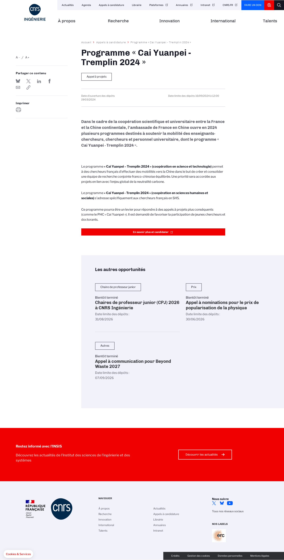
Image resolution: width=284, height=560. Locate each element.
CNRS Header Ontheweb (269, 5)
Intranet (205, 5)
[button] (18, 554)
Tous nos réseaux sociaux (228, 511)
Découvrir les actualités (202, 454)
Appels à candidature (111, 5)
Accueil (86, 42)
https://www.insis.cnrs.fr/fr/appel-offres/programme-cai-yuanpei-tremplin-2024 (28, 87)
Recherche (118, 21)
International (223, 21)
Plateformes (156, 5)
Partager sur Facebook (49, 81)
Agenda (86, 5)
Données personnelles (230, 555)
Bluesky (222, 503)
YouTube (230, 503)
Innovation (169, 21)
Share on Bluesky (18, 81)
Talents (270, 21)
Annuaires (182, 5)
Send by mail (18, 87)
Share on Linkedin (39, 81)
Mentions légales (259, 555)
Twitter (214, 503)
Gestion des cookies (198, 555)
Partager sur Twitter (28, 81)
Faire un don (252, 5)
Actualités (68, 5)
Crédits (175, 555)
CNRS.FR (228, 5)
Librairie (136, 5)
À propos (66, 21)
